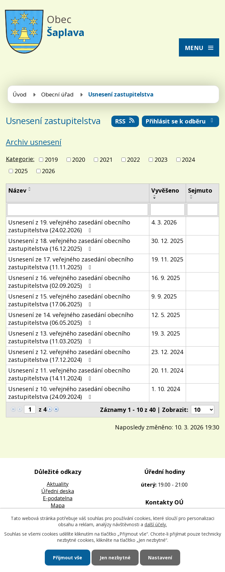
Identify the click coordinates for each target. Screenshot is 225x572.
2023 (161, 159)
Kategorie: (20, 159)
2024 (188, 159)
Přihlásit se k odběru (180, 121)
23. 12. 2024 (167, 352)
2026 (48, 171)
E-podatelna (57, 498)
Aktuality (58, 484)
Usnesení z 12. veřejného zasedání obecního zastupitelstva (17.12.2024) (69, 355)
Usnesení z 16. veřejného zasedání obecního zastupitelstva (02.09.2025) (69, 281)
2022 (133, 159)
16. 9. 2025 (165, 278)
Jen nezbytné (115, 557)
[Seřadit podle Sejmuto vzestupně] (191, 195)
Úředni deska (57, 491)
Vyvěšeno (165, 190)
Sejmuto (200, 190)
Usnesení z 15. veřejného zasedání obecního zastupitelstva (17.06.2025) (69, 300)
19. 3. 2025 (165, 333)
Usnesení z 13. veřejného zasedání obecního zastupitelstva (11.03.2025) (69, 337)
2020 (78, 159)
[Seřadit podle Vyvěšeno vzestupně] (154, 195)
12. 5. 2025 (165, 315)
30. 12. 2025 (167, 241)
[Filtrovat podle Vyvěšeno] (167, 209)
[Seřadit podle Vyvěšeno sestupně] (154, 198)
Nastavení (160, 557)
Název (17, 190)
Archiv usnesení (33, 142)
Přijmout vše (67, 557)
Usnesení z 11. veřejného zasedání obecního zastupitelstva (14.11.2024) (69, 374)
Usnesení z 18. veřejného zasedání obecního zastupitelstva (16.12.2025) (69, 244)
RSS (125, 121)
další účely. (155, 524)
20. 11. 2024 (167, 370)
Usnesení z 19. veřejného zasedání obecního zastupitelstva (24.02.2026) (69, 226)
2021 (106, 159)
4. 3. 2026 (164, 222)
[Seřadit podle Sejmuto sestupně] (191, 198)
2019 (51, 159)
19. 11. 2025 (167, 259)
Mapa (58, 505)
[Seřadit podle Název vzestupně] (29, 187)
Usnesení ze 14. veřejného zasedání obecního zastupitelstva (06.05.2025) (70, 318)
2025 (21, 171)
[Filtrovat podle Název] (77, 209)
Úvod (20, 94)
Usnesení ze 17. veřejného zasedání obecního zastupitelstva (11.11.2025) (70, 263)
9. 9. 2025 (164, 296)
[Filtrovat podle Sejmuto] (202, 209)
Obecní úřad (57, 94)
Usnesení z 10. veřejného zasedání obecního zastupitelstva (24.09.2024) (69, 392)
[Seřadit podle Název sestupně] (29, 190)
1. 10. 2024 (165, 389)
